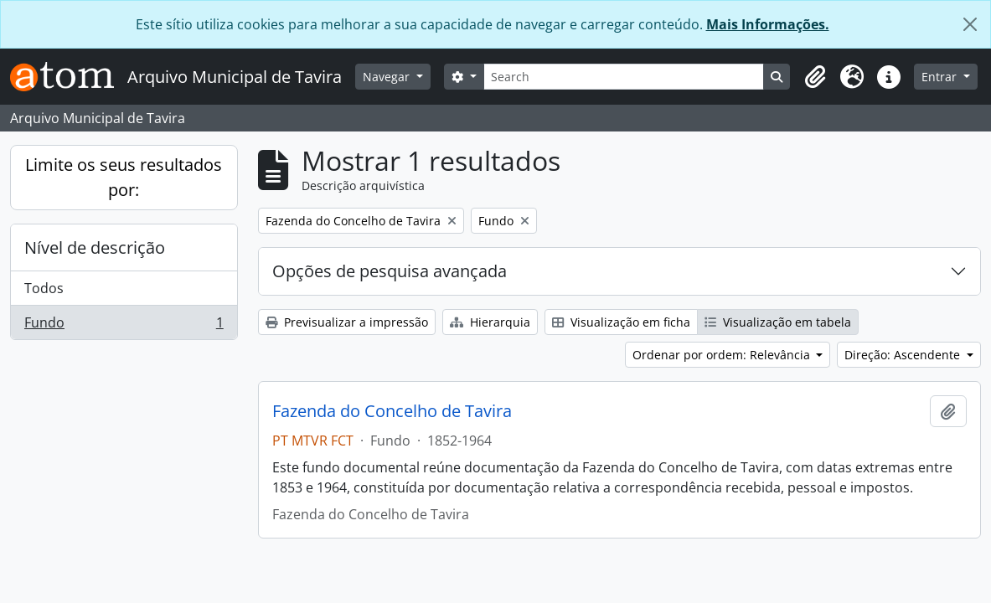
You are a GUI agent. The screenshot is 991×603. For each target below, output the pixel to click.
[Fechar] (970, 24)
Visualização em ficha (621, 322)
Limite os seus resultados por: (123, 177)
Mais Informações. (767, 24)
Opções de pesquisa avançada (389, 271)
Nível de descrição (94, 247)
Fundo (123, 325)
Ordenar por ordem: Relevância (722, 355)
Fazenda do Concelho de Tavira (392, 411)
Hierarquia (490, 322)
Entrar (940, 77)
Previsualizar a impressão (347, 322)
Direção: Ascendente (903, 355)
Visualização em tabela (778, 322)
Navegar (388, 77)
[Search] (624, 77)
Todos (44, 288)
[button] (815, 77)
